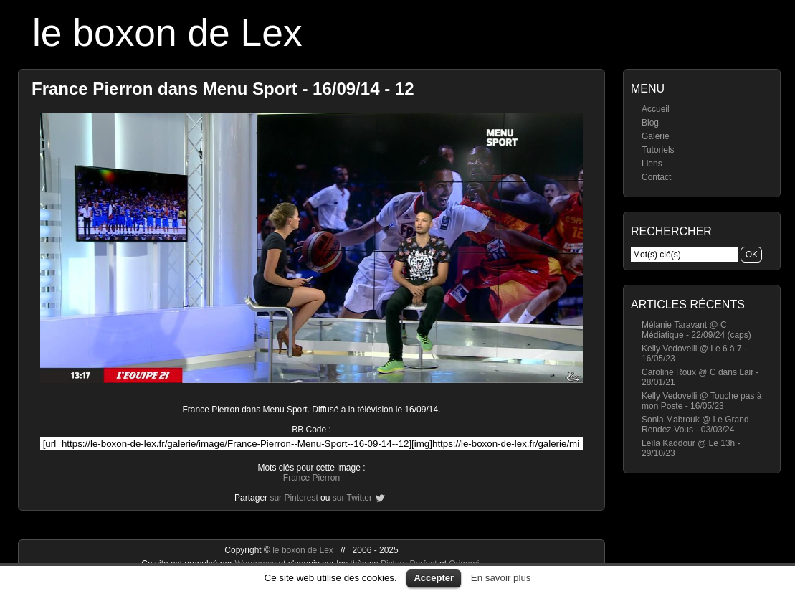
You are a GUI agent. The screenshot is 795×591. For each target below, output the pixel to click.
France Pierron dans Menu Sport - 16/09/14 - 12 (223, 88)
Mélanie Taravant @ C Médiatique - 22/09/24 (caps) (696, 330)
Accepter (434, 577)
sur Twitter (352, 498)
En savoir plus (501, 577)
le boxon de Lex (167, 32)
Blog (650, 123)
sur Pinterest (294, 498)
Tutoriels (658, 150)
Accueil (656, 109)
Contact (656, 177)
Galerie (656, 136)
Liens (652, 164)
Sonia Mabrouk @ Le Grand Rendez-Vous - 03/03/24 (695, 425)
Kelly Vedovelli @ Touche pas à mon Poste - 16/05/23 (701, 401)
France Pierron (311, 478)
